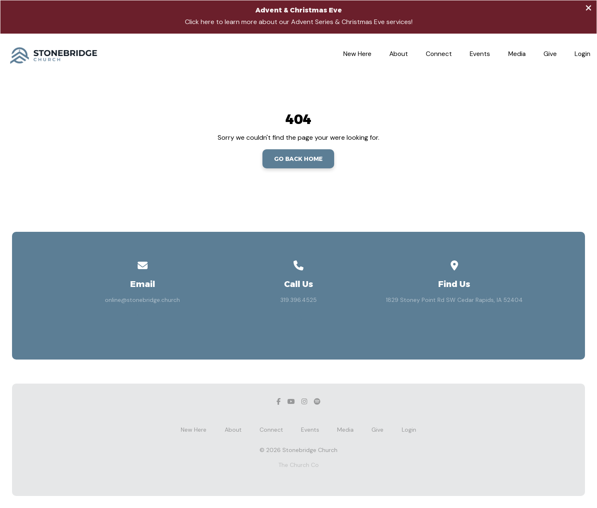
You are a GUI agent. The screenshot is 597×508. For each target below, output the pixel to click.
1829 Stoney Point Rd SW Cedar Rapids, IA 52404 (454, 300)
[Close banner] (588, 9)
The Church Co (298, 465)
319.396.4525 (298, 300)
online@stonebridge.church (142, 300)
